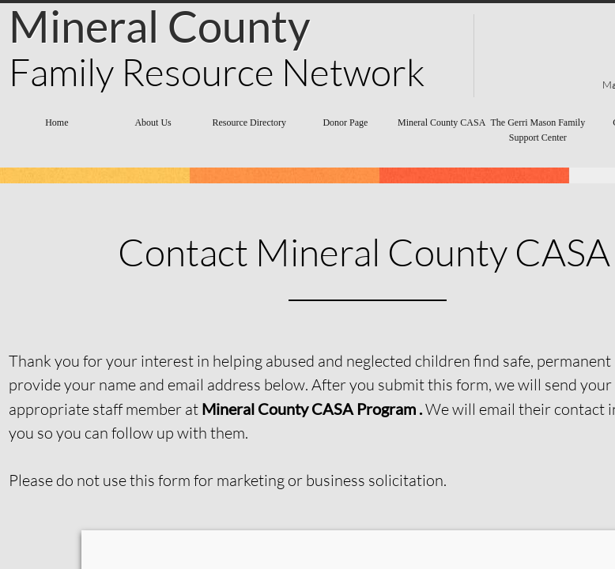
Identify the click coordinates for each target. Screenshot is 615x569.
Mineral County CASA (441, 122)
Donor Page (345, 122)
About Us (152, 122)
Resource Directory (249, 122)
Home (56, 122)
